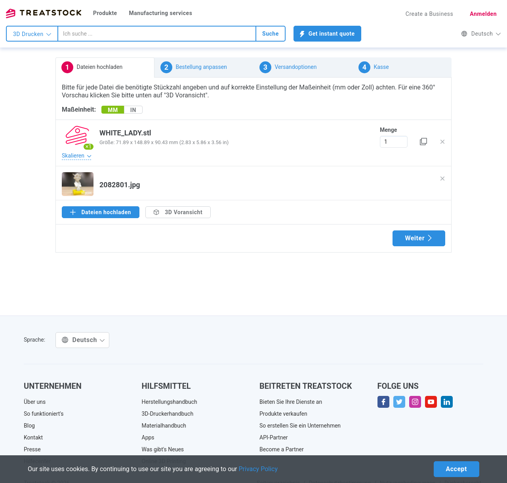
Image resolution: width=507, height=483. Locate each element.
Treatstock (43, 13)
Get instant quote (327, 33)
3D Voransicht (178, 212)
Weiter (419, 238)
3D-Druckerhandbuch (168, 414)
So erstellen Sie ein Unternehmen (300, 425)
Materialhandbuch (164, 425)
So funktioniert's (44, 414)
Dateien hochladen (91, 67)
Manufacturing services (161, 13)
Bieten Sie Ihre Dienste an (290, 402)
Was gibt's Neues (163, 449)
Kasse (373, 67)
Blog (29, 425)
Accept (456, 469)
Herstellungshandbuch (169, 402)
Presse (32, 449)
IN (133, 110)
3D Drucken (32, 34)
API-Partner (273, 437)
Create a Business (430, 14)
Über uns (35, 402)
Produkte (105, 13)
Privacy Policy (258, 469)
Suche (270, 33)
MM (113, 110)
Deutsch (481, 33)
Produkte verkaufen (283, 414)
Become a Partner (281, 449)
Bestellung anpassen (193, 67)
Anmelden (483, 14)
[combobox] (156, 34)
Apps (148, 437)
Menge (388, 130)
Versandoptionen (287, 67)
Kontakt (33, 437)
